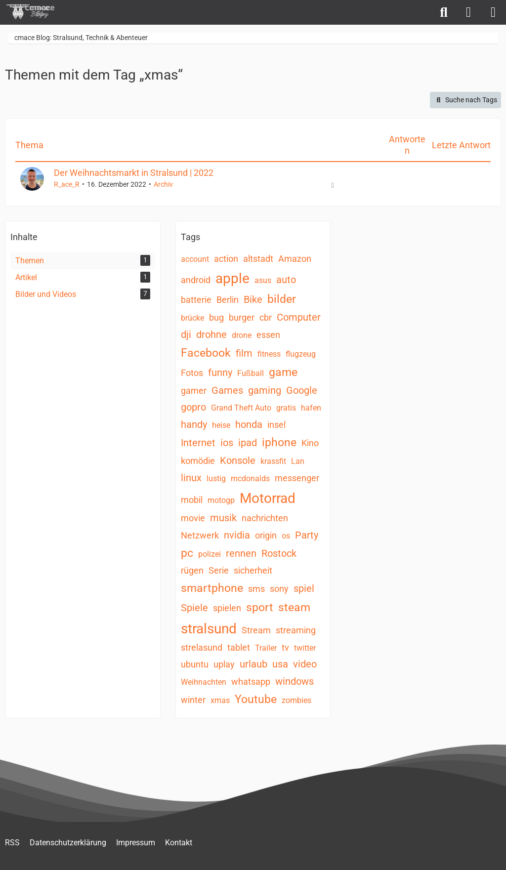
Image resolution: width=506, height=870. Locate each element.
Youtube (256, 699)
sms (256, 588)
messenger (297, 478)
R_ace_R (67, 184)
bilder (281, 299)
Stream (256, 630)
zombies (296, 700)
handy (194, 424)
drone (242, 335)
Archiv (163, 184)
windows (294, 681)
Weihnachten (203, 682)
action (226, 258)
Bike (253, 299)
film (244, 353)
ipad (247, 443)
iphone (279, 442)
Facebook (206, 353)
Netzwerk (200, 535)
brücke (192, 318)
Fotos (192, 373)
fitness (269, 354)
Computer (299, 317)
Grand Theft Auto (241, 408)
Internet (198, 443)
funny (220, 372)
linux (191, 478)
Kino (310, 443)
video (305, 664)
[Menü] (493, 12)
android (196, 280)
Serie (219, 570)
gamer (194, 390)
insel (276, 424)
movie (193, 518)
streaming (296, 630)
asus (262, 280)
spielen (227, 608)
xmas (220, 700)
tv (285, 647)
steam (294, 607)
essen (268, 335)
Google (301, 390)
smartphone (212, 588)
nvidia (237, 535)
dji (186, 334)
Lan (297, 461)
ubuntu (195, 664)
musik (223, 518)
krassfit (273, 461)
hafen (311, 408)
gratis (286, 408)
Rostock (278, 553)
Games (227, 390)
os (286, 535)
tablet (238, 647)
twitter (305, 648)
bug (216, 317)
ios (226, 443)
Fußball (250, 373)
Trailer (266, 648)
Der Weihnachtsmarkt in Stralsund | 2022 (133, 172)
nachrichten (265, 518)
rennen (241, 553)
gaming (264, 390)
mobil (192, 500)
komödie (198, 461)
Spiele (194, 608)
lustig (216, 478)
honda (248, 424)
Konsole (237, 460)
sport (259, 607)
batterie (196, 299)
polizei (209, 554)
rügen (192, 570)
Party (306, 535)
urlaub (253, 664)
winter (193, 700)
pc (187, 553)
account (195, 259)
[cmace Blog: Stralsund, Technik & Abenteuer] (37, 11)
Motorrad (267, 498)
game (283, 372)
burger (241, 317)
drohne (211, 334)
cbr (265, 317)
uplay (224, 664)
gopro (193, 407)
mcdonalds (250, 478)
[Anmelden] (468, 12)
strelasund (201, 647)
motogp (221, 500)
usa (280, 664)
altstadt (258, 258)
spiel (304, 588)
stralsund (209, 629)
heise (221, 425)
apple (232, 278)
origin (266, 535)
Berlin (227, 299)
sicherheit (253, 570)
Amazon (294, 258)
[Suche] (444, 12)
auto (286, 280)
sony (279, 588)
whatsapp (250, 681)
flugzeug (301, 354)
